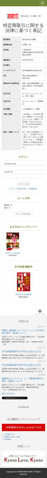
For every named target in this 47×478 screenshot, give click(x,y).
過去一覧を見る (8, 394)
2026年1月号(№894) (23, 283)
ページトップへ (40, 312)
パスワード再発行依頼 (17, 189)
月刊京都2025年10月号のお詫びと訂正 (21, 365)
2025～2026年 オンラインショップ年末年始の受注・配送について (23, 331)
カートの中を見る (24, 214)
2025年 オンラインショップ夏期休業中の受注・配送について (23, 379)
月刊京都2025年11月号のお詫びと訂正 (21, 351)
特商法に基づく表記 (12, 437)
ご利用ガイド (9, 434)
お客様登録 (32, 189)
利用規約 (7, 439)
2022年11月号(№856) (12, 253)
